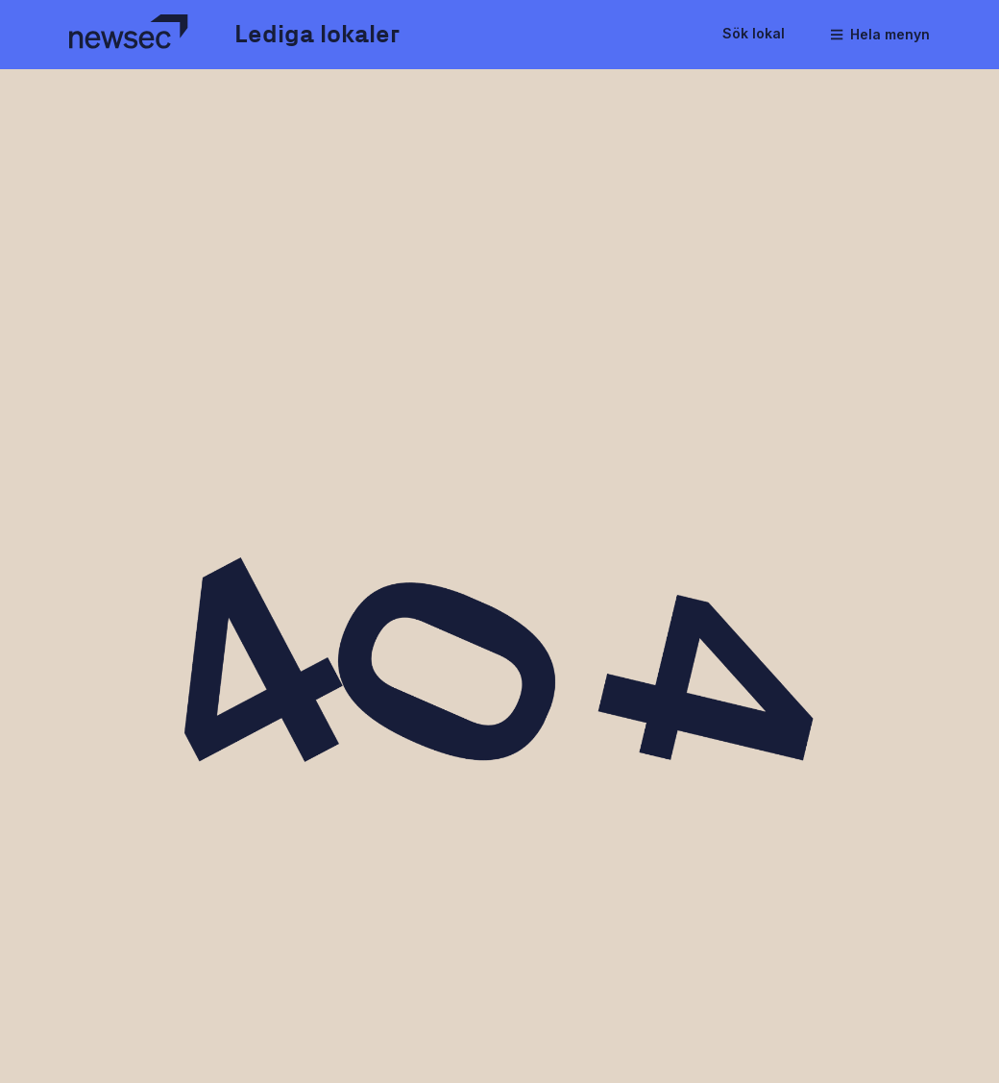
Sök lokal (753, 33)
